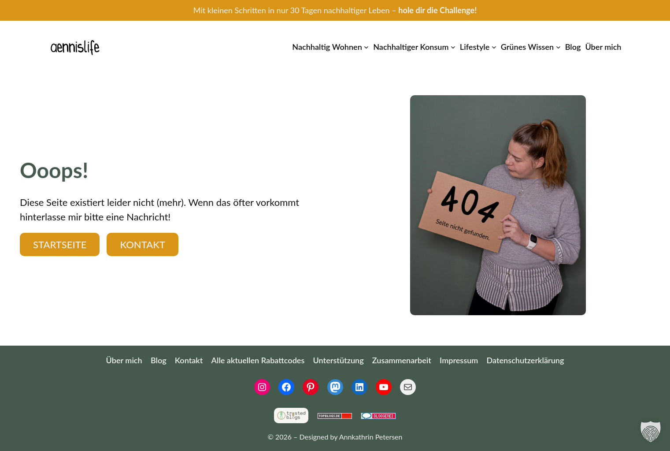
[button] (650, 431)
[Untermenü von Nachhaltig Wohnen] (366, 47)
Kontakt (142, 244)
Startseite (59, 244)
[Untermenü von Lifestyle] (494, 47)
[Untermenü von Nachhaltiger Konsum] (453, 47)
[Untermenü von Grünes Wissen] (558, 47)
